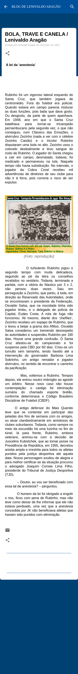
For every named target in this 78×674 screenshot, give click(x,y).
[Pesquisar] (72, 7)
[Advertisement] (39, 625)
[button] (7, 53)
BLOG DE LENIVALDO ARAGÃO (36, 6)
